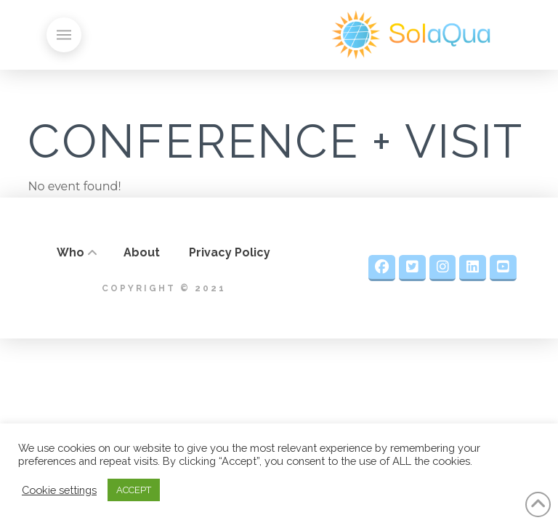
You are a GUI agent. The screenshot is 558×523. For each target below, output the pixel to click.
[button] (63, 34)
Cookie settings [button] (59, 490)
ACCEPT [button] (133, 490)
